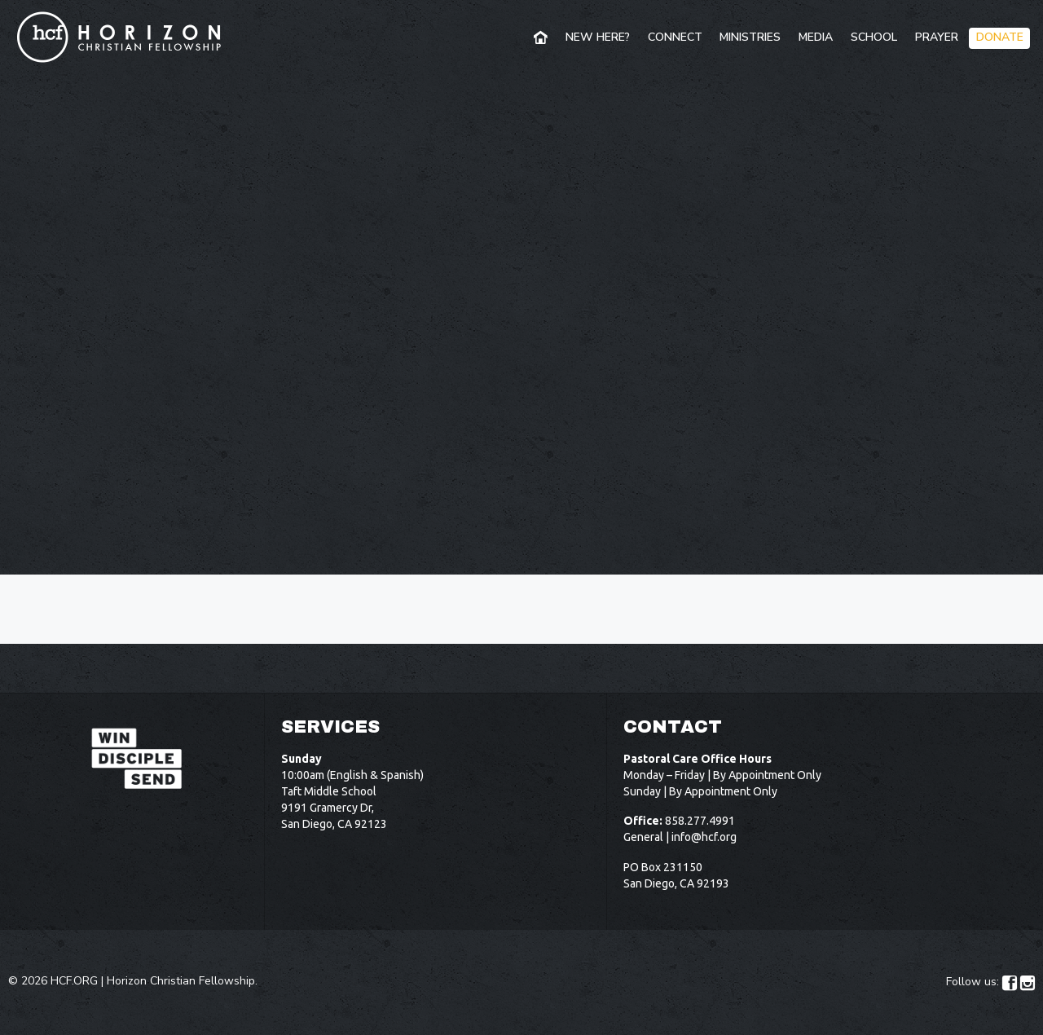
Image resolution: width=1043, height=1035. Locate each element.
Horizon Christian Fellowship (181, 981)
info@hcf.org (704, 836)
